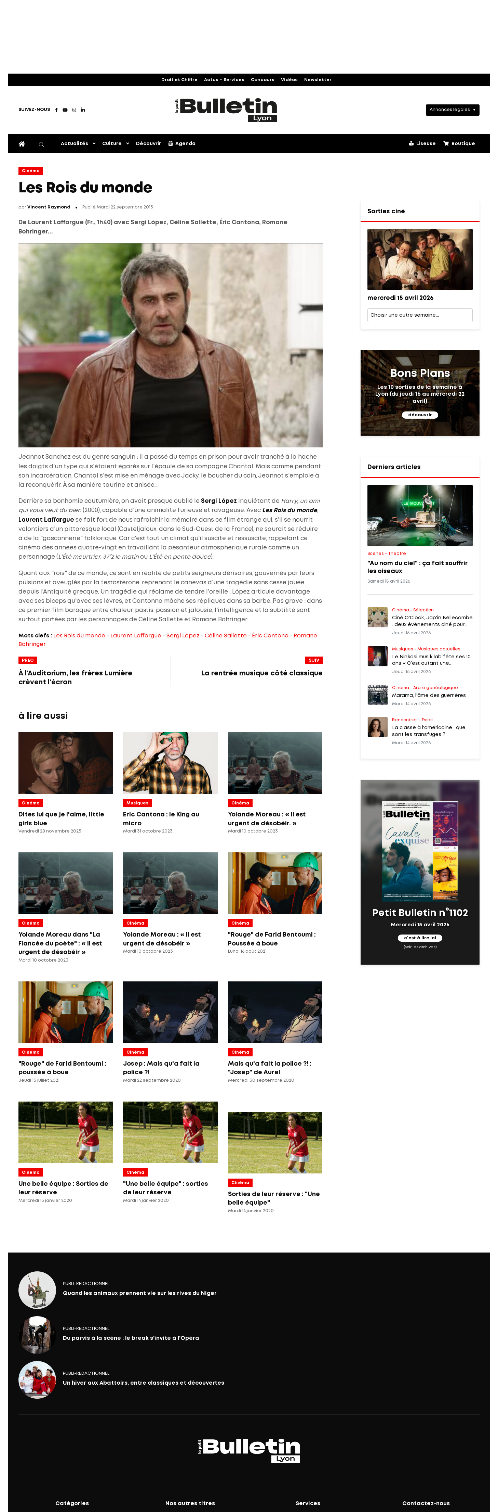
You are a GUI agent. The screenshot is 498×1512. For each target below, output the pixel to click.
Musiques (137, 803)
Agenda (182, 143)
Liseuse (422, 143)
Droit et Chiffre (179, 80)
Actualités (74, 144)
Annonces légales (450, 110)
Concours (262, 80)
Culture (112, 144)
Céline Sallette (226, 635)
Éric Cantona (270, 635)
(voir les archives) (419, 947)
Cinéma (31, 171)
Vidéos (289, 80)
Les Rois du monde (79, 635)
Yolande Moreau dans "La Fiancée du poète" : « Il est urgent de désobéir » (60, 943)
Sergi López (183, 635)
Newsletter (318, 80)
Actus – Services (224, 80)
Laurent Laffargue (135, 635)
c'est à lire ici (420, 938)
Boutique (459, 143)
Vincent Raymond (48, 207)
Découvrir (148, 144)
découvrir (420, 415)
